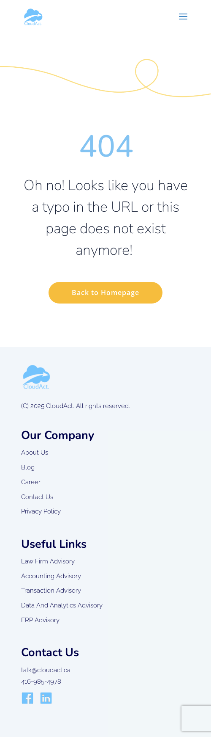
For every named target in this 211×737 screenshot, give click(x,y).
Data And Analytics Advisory (62, 605)
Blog (28, 467)
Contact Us (37, 497)
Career (31, 482)
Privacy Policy (41, 511)
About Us (34, 452)
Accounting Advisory (51, 576)
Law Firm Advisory (48, 561)
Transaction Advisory (51, 590)
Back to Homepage (105, 292)
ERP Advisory (40, 620)
